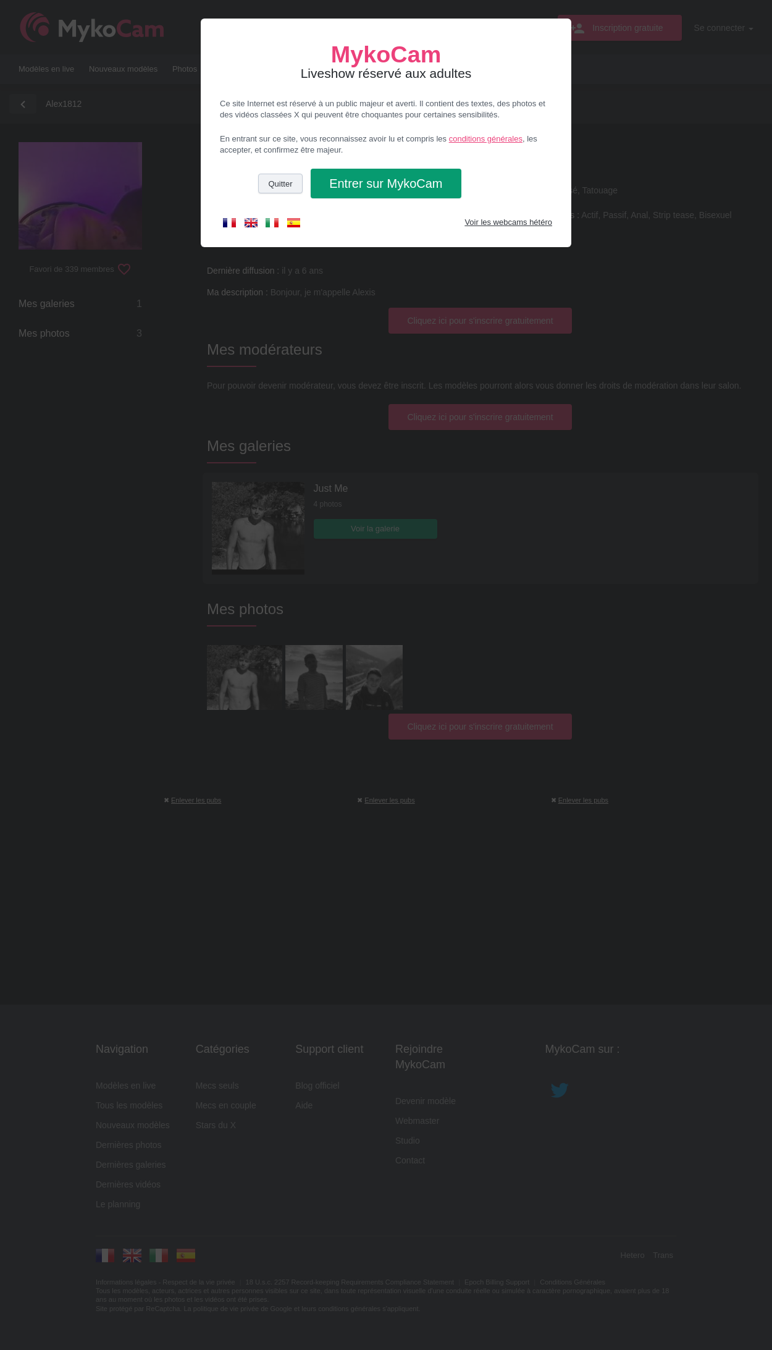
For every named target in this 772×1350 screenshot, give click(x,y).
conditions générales (485, 138)
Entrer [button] (385, 183)
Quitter (280, 183)
